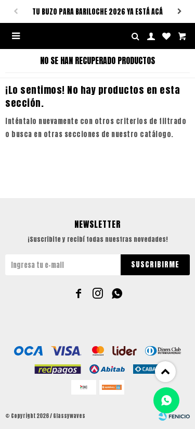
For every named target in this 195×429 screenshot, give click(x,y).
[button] (179, 11)
